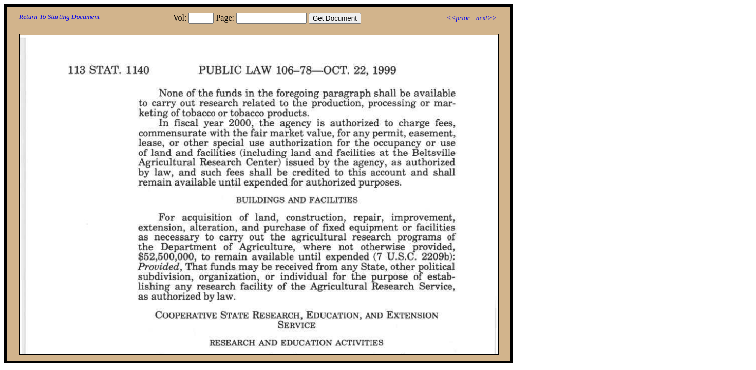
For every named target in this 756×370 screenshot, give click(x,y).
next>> (486, 18)
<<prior (457, 18)
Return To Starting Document (59, 17)
